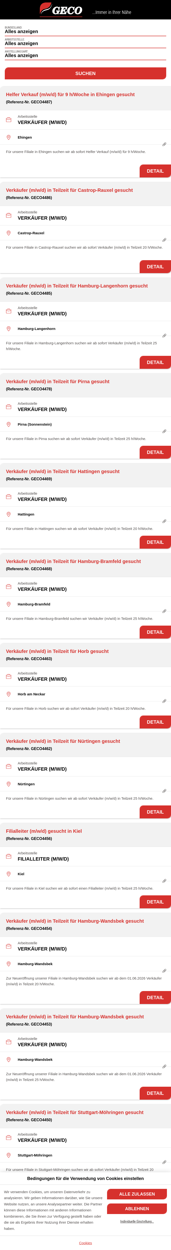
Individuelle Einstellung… (137, 1221)
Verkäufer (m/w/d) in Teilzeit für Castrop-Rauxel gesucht (69, 190)
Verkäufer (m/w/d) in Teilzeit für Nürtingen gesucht (63, 741)
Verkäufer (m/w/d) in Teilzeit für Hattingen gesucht (63, 471)
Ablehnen (137, 1208)
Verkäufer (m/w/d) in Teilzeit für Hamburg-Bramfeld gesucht (73, 561)
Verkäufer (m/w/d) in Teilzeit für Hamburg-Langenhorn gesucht (77, 285)
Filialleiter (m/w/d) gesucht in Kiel (44, 831)
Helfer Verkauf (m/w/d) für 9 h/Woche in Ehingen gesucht (70, 94)
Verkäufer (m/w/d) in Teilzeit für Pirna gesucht (57, 381)
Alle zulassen (137, 1194)
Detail (155, 171)
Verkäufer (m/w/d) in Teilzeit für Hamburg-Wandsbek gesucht (75, 921)
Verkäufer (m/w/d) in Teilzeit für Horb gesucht (57, 651)
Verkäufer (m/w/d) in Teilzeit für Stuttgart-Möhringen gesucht (74, 1112)
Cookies (85, 1243)
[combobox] (85, 30)
